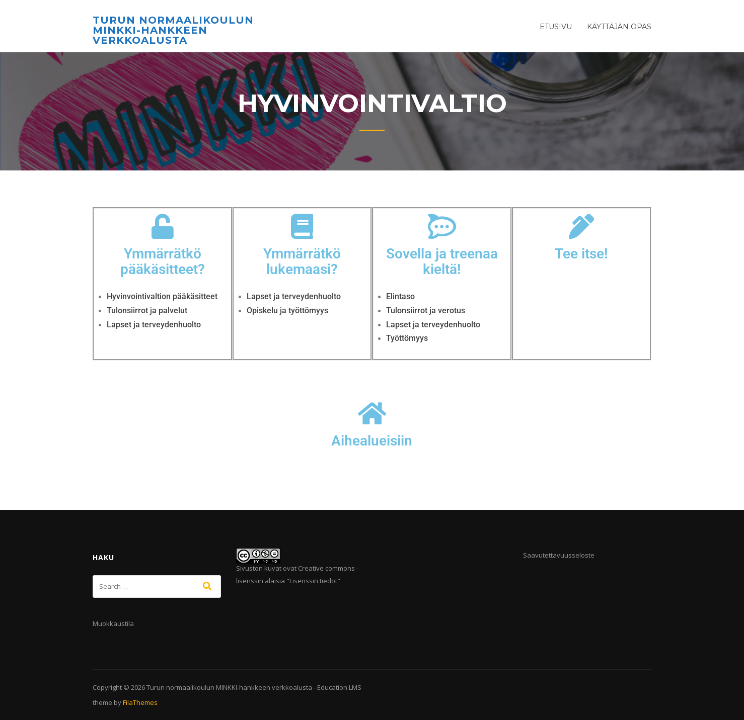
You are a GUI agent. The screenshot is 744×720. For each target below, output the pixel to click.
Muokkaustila (113, 623)
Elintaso (400, 296)
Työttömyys (407, 338)
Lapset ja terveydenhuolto (154, 324)
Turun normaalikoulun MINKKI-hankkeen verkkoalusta (173, 30)
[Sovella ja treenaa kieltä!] (442, 226)
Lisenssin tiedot (313, 580)
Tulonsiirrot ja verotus (425, 310)
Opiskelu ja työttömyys (287, 310)
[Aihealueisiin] (372, 413)
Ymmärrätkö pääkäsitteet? (162, 261)
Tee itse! (581, 253)
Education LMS (339, 687)
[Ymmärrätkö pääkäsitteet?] (162, 226)
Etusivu (556, 26)
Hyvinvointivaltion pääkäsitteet (162, 296)
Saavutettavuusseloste (558, 555)
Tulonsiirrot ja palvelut (147, 310)
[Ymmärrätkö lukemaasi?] (302, 226)
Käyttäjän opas (619, 26)
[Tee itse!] (581, 226)
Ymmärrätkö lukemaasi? (302, 261)
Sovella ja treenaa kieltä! (442, 261)
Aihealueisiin (371, 440)
